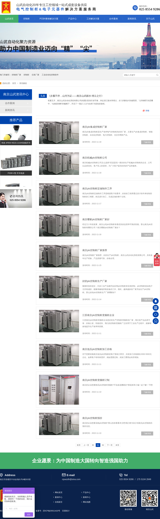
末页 (117, 445)
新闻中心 (86, 497)
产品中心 (72, 19)
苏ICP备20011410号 (51, 511)
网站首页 (58, 492)
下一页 (110, 445)
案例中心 (58, 497)
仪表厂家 (35, 75)
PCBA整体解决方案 (49, 19)
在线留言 (58, 502)
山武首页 (9, 19)
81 (98, 445)
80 (93, 445)
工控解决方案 (93, 19)
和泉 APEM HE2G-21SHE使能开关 (16, 143)
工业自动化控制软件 (50, 75)
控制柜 (26, 19)
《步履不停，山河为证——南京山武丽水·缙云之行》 (76, 96)
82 (103, 445)
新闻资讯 (132, 19)
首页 (14, 83)
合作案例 (113, 19)
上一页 (86, 445)
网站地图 (86, 502)
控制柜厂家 (16, 75)
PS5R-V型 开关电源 (16, 173)
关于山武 (150, 19)
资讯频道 (23, 83)
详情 (147, 111)
